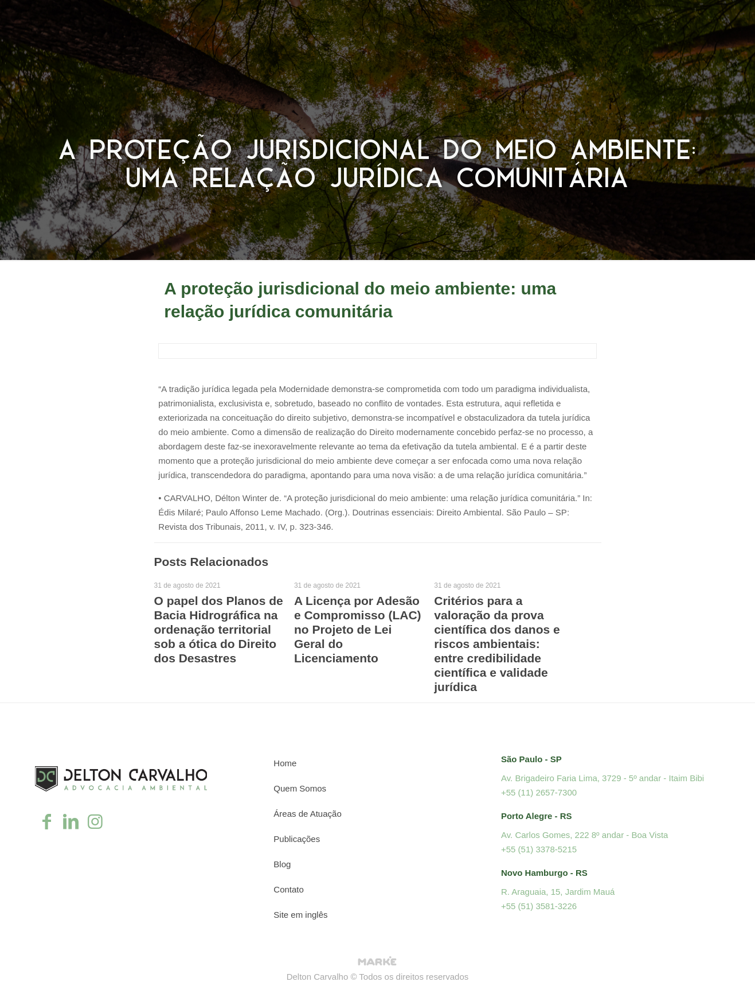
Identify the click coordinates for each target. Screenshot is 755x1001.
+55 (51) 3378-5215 (539, 849)
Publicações (296, 839)
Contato (288, 889)
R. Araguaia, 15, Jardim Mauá (558, 892)
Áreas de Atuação (307, 813)
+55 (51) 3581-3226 (539, 906)
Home (284, 763)
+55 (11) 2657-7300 (539, 792)
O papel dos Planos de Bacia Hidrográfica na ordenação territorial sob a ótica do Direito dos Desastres (218, 629)
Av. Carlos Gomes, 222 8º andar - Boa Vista (584, 835)
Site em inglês (300, 914)
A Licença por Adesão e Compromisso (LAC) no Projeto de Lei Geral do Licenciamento (357, 629)
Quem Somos (299, 788)
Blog (282, 864)
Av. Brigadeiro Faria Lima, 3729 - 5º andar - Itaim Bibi (602, 778)
